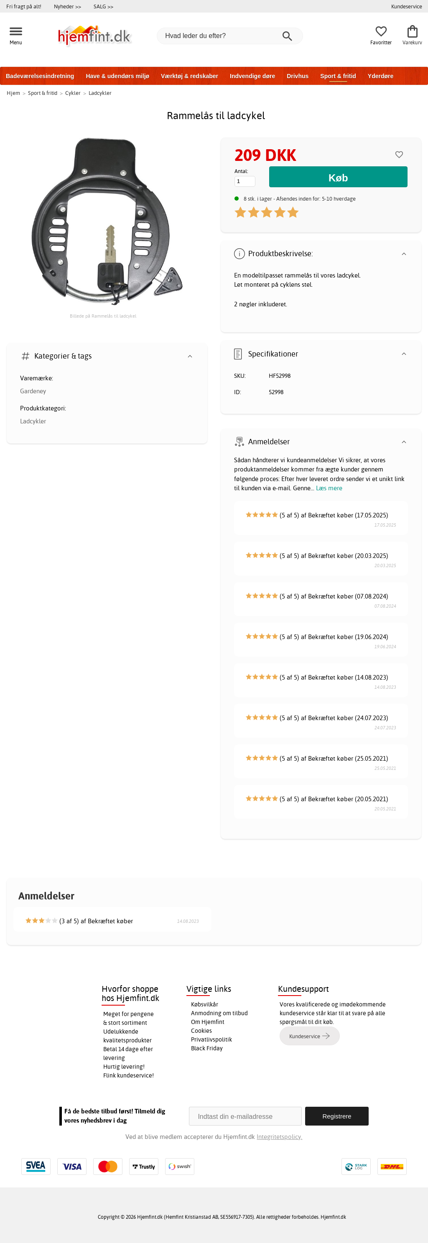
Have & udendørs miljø (117, 76)
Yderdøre (380, 76)
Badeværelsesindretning (40, 76)
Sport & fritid (338, 76)
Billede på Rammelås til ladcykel (103, 316)
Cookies (201, 1030)
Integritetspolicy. (279, 1137)
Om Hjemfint (207, 1022)
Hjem (13, 92)
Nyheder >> (67, 6)
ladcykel (348, 275)
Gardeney (33, 391)
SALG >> (103, 6)
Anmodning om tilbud (219, 1013)
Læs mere (329, 488)
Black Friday (207, 1048)
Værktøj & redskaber (189, 76)
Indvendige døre (252, 76)
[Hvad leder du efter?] (230, 36)
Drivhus (297, 76)
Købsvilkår (204, 1004)
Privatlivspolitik (211, 1039)
